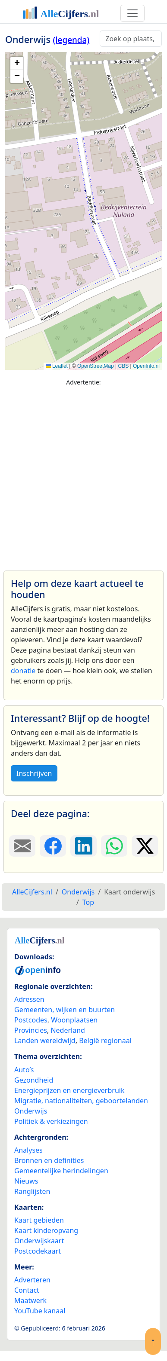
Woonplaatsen (74, 1020)
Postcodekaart (37, 1251)
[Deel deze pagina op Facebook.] (53, 846)
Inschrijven (34, 773)
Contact (26, 1290)
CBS (123, 366)
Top (88, 902)
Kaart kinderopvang (46, 1230)
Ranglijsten (32, 1191)
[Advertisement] (81, 474)
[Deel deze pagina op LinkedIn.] (83, 846)
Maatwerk (30, 1300)
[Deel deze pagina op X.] (145, 846)
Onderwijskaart (39, 1240)
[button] (16, 63)
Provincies (30, 1030)
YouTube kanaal (39, 1310)
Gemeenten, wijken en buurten (64, 1009)
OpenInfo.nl (146, 366)
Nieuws (26, 1181)
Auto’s (24, 1069)
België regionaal (105, 1040)
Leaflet (57, 366)
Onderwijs (30, 1111)
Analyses (28, 1150)
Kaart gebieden (39, 1220)
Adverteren (32, 1280)
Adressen (29, 999)
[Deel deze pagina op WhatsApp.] (114, 846)
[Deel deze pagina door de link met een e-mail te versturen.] (22, 846)
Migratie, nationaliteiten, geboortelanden (81, 1100)
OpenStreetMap (95, 366)
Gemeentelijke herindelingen (61, 1170)
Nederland (67, 1030)
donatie (23, 670)
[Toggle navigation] (132, 13)
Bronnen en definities (49, 1160)
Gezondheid (33, 1080)
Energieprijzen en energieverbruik (69, 1090)
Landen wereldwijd (45, 1040)
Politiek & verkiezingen (51, 1121)
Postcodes (30, 1020)
